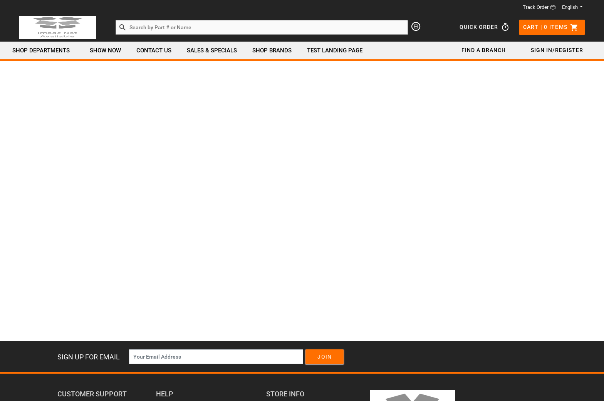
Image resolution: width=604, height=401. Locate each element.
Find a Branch (483, 50)
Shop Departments (41, 50)
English (570, 7)
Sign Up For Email (88, 357)
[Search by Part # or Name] (122, 27)
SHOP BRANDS (272, 50)
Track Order (539, 7)
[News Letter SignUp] (216, 356)
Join (324, 357)
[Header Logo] (58, 27)
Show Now (105, 50)
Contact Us (153, 50)
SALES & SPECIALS (212, 50)
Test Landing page (334, 50)
